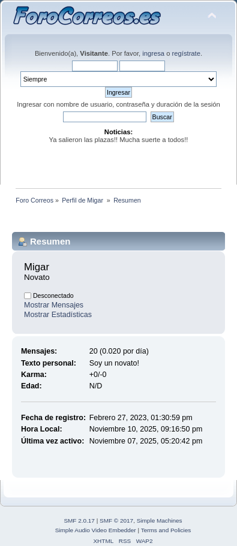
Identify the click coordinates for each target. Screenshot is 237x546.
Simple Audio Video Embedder (95, 530)
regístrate (186, 53)
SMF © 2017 (116, 520)
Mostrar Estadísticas (58, 314)
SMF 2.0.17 (79, 520)
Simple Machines (159, 520)
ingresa (153, 53)
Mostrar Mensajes (53, 305)
